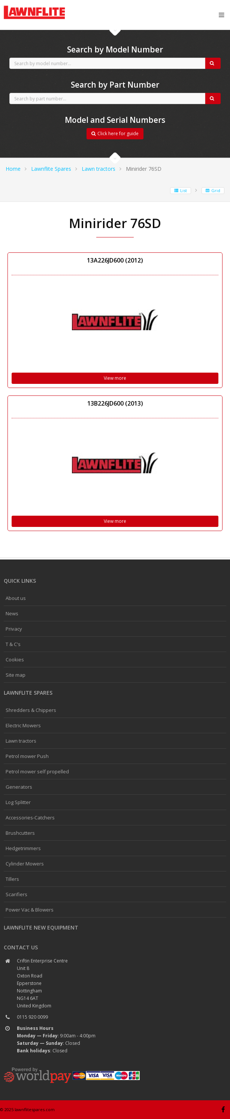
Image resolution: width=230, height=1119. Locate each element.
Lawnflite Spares (51, 168)
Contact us (21, 947)
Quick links (20, 580)
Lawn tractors (98, 168)
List (180, 190)
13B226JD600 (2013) (115, 403)
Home (13, 168)
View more (115, 378)
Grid (213, 190)
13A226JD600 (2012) (115, 260)
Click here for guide (115, 133)
